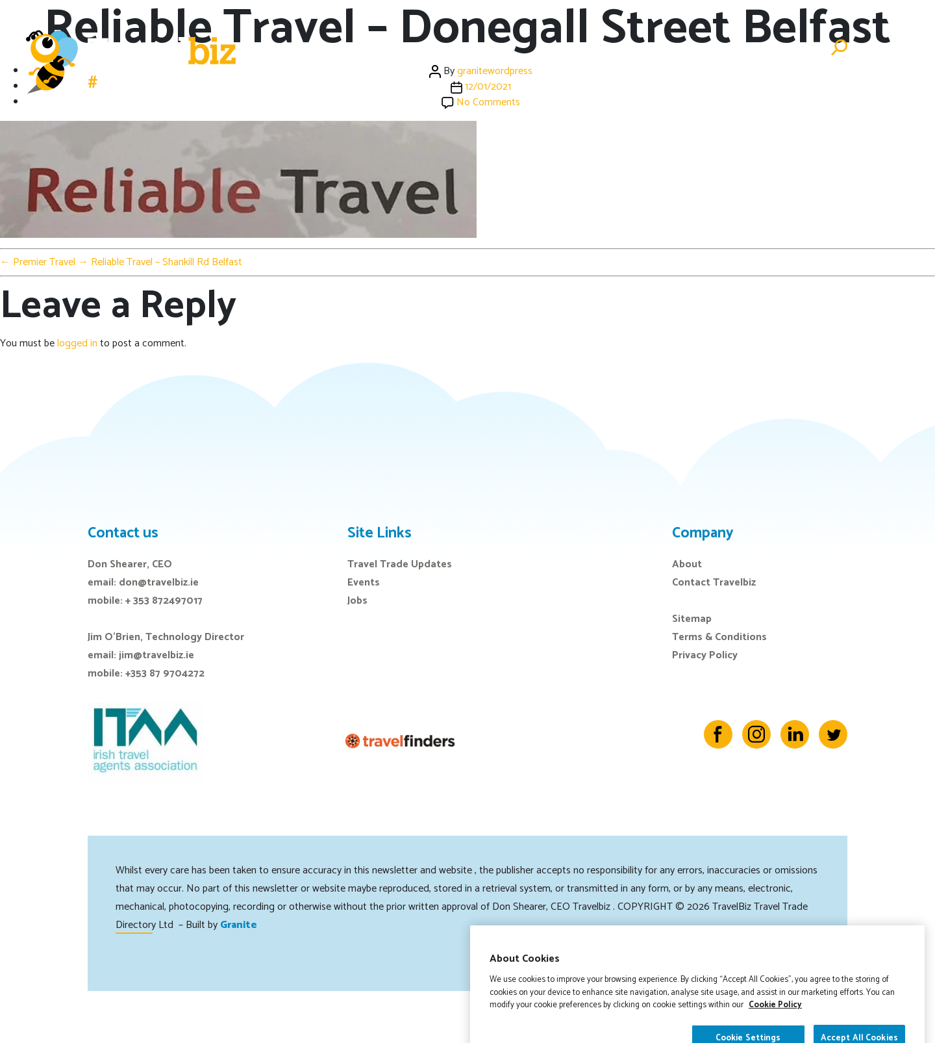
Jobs (661, 48)
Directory (716, 48)
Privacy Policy (705, 655)
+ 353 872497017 (164, 601)
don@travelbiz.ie (159, 582)
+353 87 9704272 (165, 673)
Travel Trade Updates (399, 564)
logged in (77, 343)
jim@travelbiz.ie (156, 655)
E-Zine (617, 48)
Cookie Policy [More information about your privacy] (775, 1034)
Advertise (787, 48)
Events (567, 48)
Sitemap (692, 619)
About (687, 564)
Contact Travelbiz (714, 582)
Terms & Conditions (719, 637)
